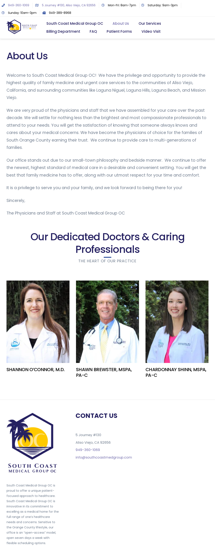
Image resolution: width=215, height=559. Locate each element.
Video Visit (151, 31)
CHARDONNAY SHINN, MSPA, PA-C (176, 373)
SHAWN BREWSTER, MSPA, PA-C (104, 373)
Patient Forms (119, 31)
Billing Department (63, 31)
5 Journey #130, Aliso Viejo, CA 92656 (65, 5)
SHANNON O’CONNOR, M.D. (35, 370)
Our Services (150, 23)
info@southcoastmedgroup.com (104, 457)
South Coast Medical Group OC (74, 23)
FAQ (93, 31)
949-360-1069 (14, 5)
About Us (121, 23)
